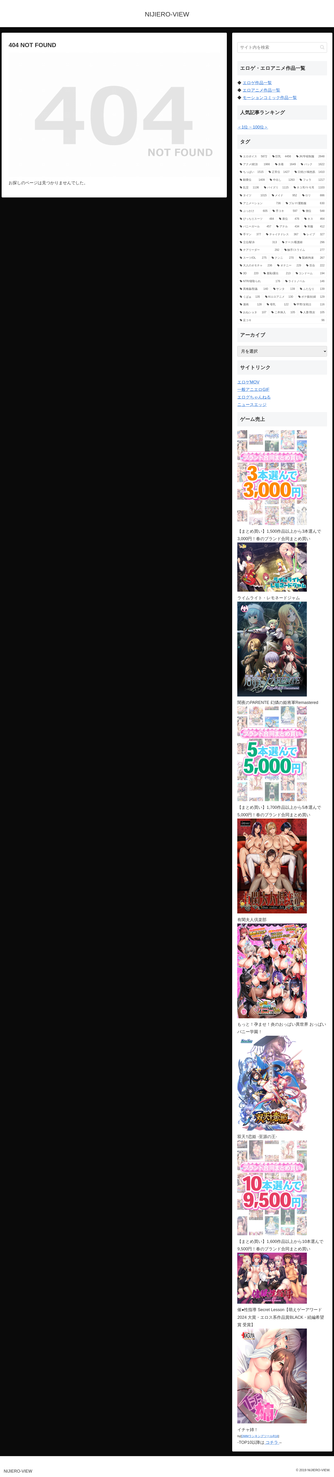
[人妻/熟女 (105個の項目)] (312, 312)
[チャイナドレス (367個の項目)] (282, 234)
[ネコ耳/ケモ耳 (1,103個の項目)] (309, 187)
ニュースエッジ (252, 404)
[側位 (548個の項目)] (313, 211)
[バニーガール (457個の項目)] (255, 226)
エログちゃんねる (254, 397)
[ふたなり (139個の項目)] (312, 289)
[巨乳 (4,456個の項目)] (281, 156)
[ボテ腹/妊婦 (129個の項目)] (311, 296)
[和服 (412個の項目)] (314, 226)
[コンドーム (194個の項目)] (310, 273)
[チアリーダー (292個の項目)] (259, 250)
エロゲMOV (248, 382)
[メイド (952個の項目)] (284, 195)
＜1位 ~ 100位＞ (252, 127)
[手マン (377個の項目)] (250, 234)
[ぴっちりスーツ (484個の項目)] (257, 219)
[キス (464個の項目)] (314, 219)
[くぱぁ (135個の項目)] (250, 296)
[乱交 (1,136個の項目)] (249, 187)
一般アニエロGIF (253, 389)
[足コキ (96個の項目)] (282, 320)
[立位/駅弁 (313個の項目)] (258, 242)
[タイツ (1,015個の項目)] (253, 195)
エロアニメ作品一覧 (261, 90)
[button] (322, 47)
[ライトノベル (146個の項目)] (305, 281)
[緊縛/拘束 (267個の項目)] (312, 258)
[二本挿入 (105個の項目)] (283, 312)
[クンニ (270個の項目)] (283, 258)
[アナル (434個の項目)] (287, 226)
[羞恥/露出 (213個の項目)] (276, 273)
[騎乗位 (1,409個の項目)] (252, 180)
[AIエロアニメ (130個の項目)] (279, 296)
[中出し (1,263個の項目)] (282, 180)
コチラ (271, 1442)
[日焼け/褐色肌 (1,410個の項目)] (309, 172)
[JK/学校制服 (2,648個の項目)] (310, 156)
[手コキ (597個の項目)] (284, 211)
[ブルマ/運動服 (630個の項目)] (305, 203)
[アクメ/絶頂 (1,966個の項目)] (255, 164)
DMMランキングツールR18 (259, 1436)
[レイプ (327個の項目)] (314, 234)
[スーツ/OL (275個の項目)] (253, 258)
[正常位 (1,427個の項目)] (279, 172)
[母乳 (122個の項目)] (278, 304)
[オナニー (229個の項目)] (289, 265)
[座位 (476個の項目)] (289, 219)
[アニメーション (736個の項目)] (260, 203)
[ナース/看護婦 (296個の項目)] (303, 242)
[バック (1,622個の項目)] (313, 164)
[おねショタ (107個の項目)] (253, 312)
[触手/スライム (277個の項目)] (304, 250)
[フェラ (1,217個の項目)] (312, 180)
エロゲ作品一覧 (257, 83)
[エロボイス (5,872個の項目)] (253, 156)
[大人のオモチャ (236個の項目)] (256, 265)
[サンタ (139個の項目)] (284, 289)
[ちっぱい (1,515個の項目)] (252, 172)
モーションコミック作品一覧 (270, 97)
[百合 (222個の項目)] (315, 265)
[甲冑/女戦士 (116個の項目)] (309, 304)
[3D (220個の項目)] (249, 273)
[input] (282, 47)
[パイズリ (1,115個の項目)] (276, 187)
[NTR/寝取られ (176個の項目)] (260, 281)
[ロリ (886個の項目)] (313, 195)
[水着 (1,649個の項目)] (285, 164)
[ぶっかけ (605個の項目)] (254, 211)
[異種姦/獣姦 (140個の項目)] (254, 289)
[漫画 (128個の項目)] (251, 304)
